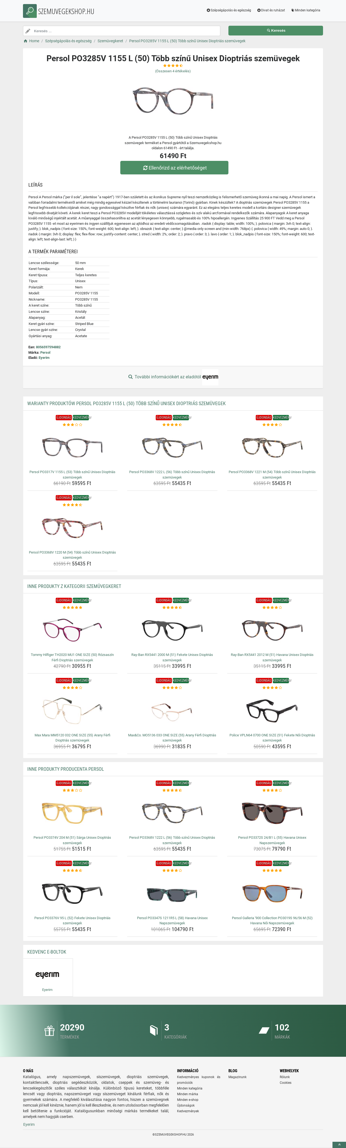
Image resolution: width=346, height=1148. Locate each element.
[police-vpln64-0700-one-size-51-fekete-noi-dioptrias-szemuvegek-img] (272, 711)
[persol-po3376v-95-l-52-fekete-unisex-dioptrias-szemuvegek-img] (73, 893)
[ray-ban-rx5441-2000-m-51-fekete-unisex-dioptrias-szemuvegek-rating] (172, 607)
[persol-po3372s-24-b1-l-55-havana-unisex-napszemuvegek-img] (272, 813)
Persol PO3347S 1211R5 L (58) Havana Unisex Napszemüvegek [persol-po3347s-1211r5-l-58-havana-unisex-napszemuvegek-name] (172, 920)
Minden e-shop (187, 1100)
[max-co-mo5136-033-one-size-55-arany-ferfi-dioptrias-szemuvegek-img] (172, 711)
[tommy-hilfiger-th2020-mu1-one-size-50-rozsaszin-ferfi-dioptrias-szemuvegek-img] (73, 630)
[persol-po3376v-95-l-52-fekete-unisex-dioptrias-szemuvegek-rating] (73, 870)
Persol (45, 352)
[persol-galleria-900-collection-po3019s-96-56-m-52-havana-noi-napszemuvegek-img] (272, 893)
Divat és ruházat (271, 10)
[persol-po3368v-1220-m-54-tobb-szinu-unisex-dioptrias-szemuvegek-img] (73, 528)
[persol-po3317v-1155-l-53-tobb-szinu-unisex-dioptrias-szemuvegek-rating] (73, 425)
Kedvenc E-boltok (46, 952)
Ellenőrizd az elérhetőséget (174, 167)
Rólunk (285, 1077)
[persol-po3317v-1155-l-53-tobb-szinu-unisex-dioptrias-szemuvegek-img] (73, 447)
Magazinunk (237, 1077)
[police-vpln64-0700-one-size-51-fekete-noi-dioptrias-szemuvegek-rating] (272, 688)
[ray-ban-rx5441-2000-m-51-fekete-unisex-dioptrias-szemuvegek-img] (172, 630)
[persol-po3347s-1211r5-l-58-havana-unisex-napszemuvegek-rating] (172, 870)
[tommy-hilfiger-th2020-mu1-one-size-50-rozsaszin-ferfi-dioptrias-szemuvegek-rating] (73, 607)
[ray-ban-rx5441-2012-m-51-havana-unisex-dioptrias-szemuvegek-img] (272, 630)
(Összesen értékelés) (173, 71)
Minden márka (187, 1094)
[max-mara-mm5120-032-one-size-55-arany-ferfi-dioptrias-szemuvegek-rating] (73, 688)
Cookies (285, 1083)
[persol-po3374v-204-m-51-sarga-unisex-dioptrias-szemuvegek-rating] (73, 790)
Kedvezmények (188, 1111)
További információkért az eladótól (173, 377)
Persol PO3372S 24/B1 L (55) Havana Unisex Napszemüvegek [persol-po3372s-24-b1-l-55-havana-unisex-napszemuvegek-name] (272, 840)
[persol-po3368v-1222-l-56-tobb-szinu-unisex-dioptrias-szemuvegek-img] (172, 447)
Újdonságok (186, 1105)
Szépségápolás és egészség (228, 10)
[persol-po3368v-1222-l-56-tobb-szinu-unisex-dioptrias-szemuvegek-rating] (172, 425)
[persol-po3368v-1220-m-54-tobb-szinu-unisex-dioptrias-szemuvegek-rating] (73, 505)
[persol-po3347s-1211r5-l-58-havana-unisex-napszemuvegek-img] (172, 893)
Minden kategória (305, 10)
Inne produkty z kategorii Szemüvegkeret (74, 586)
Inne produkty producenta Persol (65, 769)
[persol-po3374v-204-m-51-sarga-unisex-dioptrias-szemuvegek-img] (73, 813)
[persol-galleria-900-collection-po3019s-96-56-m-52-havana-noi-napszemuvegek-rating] (272, 870)
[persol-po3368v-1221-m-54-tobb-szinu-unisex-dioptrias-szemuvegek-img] (272, 447)
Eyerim (44, 358)
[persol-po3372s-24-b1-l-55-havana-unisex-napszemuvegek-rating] (272, 790)
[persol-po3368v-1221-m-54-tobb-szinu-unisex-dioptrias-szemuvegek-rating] (272, 425)
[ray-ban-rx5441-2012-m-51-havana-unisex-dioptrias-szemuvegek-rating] (272, 607)
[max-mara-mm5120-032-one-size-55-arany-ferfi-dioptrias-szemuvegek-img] (73, 711)
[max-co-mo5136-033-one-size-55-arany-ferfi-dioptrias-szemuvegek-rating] (172, 688)
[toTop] (339, 1145)
